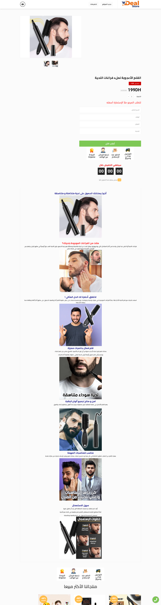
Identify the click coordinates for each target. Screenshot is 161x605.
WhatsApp (124, 588)
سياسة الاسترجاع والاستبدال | (93, 598)
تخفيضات (93, 4)
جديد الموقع (106, 4)
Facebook (136, 588)
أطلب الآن (111, 83)
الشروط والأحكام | (64, 598)
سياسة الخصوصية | (76, 598)
